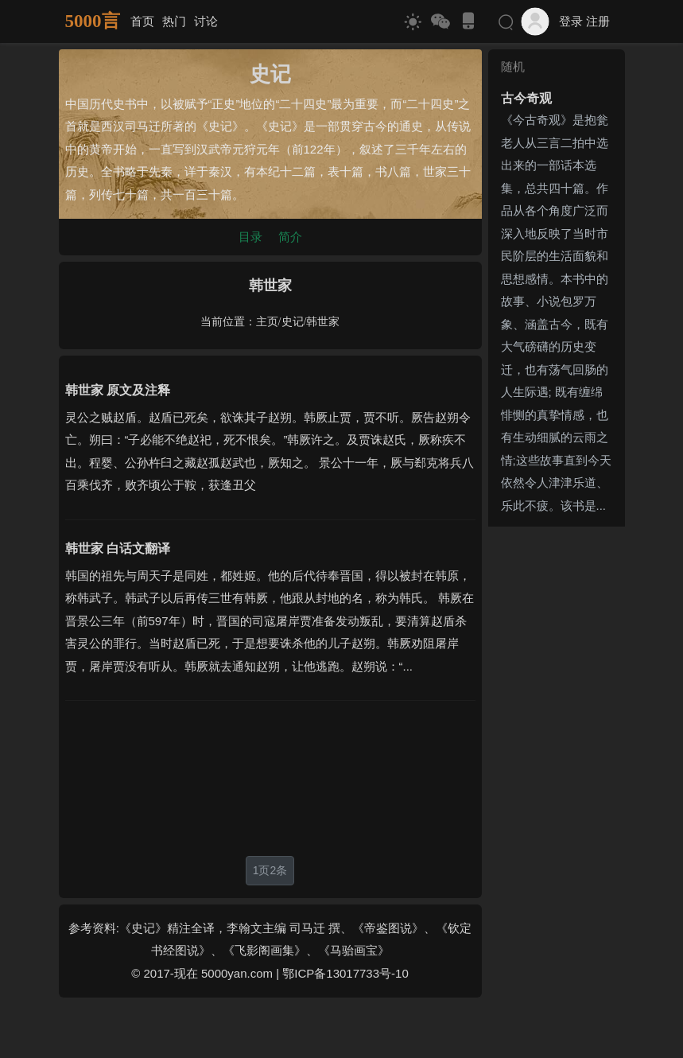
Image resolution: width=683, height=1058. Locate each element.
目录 (250, 236)
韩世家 (323, 322)
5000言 (92, 21)
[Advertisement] (270, 778)
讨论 (206, 21)
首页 (142, 21)
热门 (174, 21)
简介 (290, 236)
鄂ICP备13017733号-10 (345, 973)
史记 (292, 322)
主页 (267, 322)
